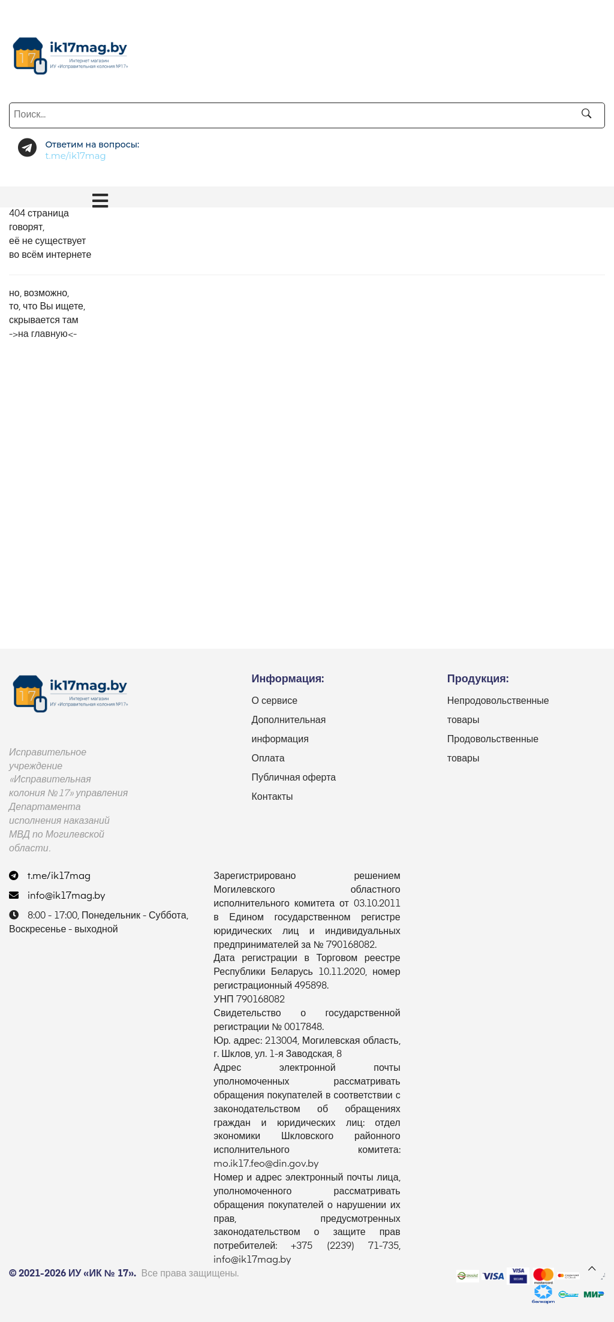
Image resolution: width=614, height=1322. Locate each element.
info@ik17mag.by (57, 896)
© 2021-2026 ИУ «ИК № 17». (72, 1274)
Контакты (272, 797)
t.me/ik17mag (50, 876)
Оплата (267, 759)
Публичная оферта (293, 778)
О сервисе (274, 701)
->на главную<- (43, 334)
